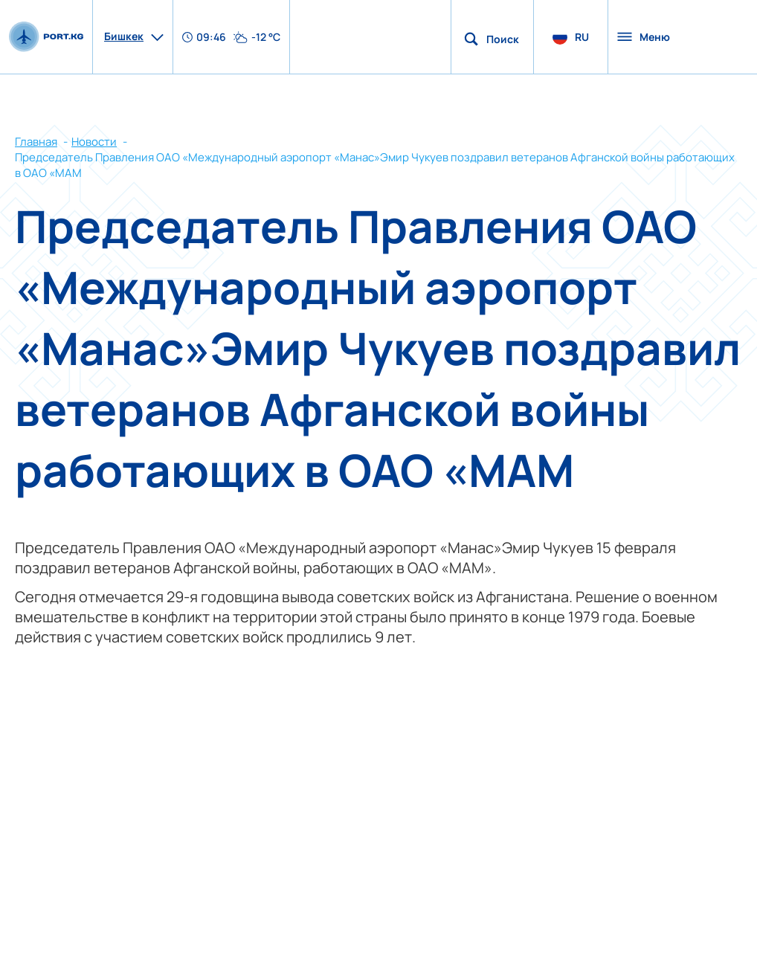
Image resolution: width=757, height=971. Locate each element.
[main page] (46, 36)
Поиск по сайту (503, 39)
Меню (643, 37)
